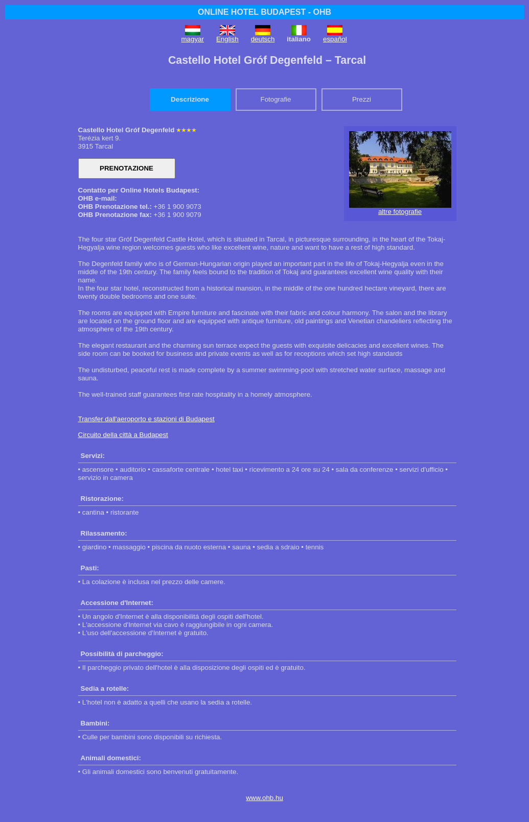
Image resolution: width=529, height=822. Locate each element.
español (335, 39)
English (227, 39)
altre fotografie (400, 211)
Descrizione (190, 99)
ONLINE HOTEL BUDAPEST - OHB (264, 12)
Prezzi (361, 99)
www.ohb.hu (264, 798)
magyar (192, 39)
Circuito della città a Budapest (123, 435)
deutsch (263, 39)
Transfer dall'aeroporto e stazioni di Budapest (146, 419)
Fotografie (275, 99)
